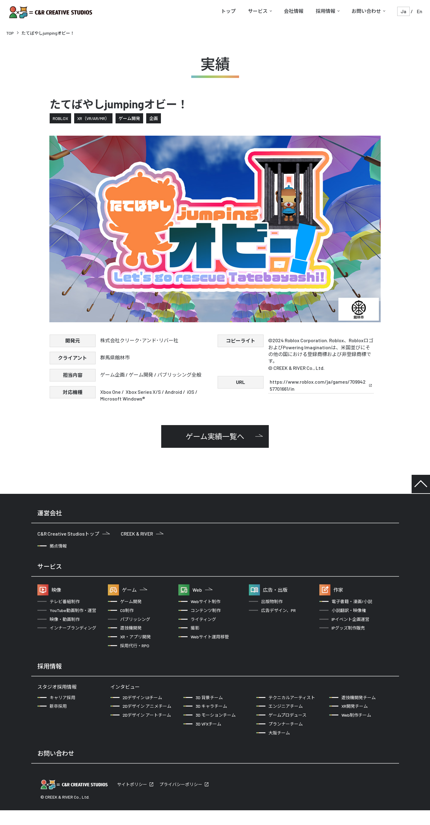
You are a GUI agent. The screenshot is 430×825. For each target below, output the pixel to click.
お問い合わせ (366, 11)
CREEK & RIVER (142, 533)
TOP (10, 33)
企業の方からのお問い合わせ (74, 774)
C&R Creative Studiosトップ (73, 533)
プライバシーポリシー (180, 799)
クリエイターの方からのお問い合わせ (169, 774)
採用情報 (325, 11)
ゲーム (134, 590)
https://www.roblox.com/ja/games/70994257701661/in (321, 385)
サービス (258, 11)
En (419, 11)
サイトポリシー (132, 799)
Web (202, 590)
